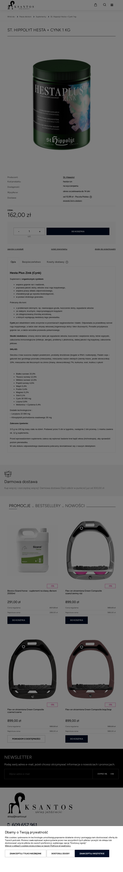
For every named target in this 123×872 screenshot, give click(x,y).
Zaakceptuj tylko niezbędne (25, 853)
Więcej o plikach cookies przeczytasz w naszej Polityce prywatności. (38, 846)
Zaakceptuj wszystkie (92, 853)
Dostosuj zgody (60, 853)
